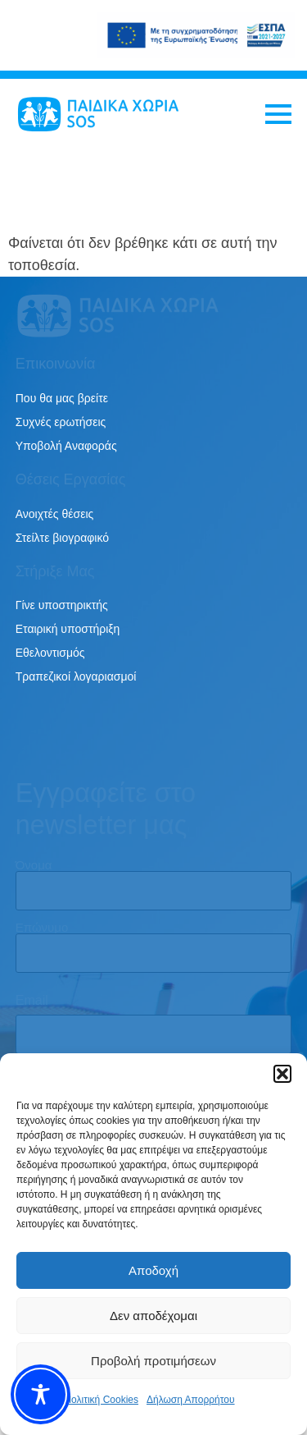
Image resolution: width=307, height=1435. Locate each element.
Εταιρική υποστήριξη (68, 628)
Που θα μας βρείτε (62, 398)
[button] (282, 1074)
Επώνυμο (42, 926)
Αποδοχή (153, 1270)
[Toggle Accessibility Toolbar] (40, 1394)
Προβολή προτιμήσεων (153, 1361)
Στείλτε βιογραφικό (62, 537)
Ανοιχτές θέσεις (55, 513)
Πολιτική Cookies (101, 1399)
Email (32, 1000)
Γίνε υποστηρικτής (62, 605)
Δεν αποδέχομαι (153, 1316)
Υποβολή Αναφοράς (66, 445)
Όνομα (34, 864)
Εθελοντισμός (50, 652)
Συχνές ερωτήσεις (61, 422)
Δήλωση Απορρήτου (191, 1399)
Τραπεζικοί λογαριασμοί (76, 676)
